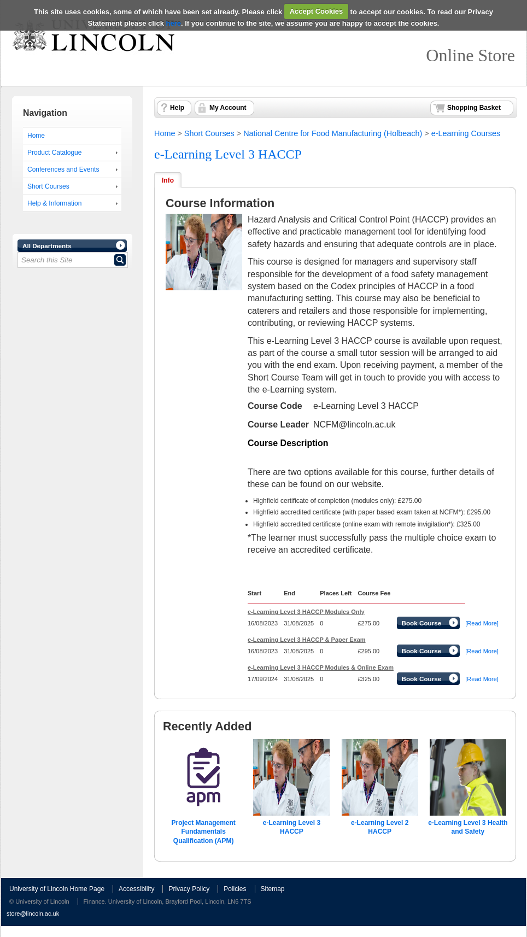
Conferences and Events (63, 169)
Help (177, 108)
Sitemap (273, 889)
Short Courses (48, 186)
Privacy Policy (188, 889)
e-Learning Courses (465, 133)
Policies (235, 889)
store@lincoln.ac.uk (33, 913)
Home (36, 135)
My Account (228, 108)
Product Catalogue (54, 152)
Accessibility (136, 889)
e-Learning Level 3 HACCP (228, 154)
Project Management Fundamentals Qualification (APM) (203, 832)
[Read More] (482, 623)
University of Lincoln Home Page (56, 889)
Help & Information (54, 203)
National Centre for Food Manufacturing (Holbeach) (332, 133)
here (173, 23)
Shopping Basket (474, 108)
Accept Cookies (316, 11)
